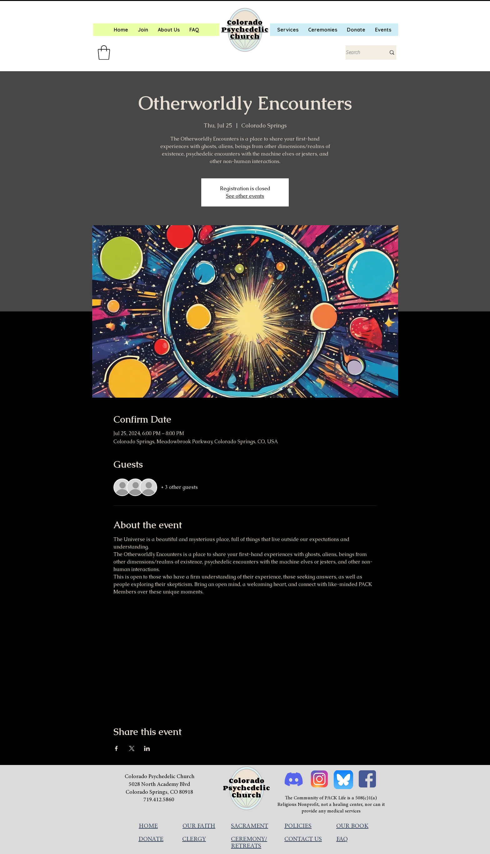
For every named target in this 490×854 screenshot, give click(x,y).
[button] (104, 52)
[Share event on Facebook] (116, 748)
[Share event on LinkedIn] (147, 748)
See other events (245, 196)
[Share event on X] (132, 748)
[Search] (361, 52)
